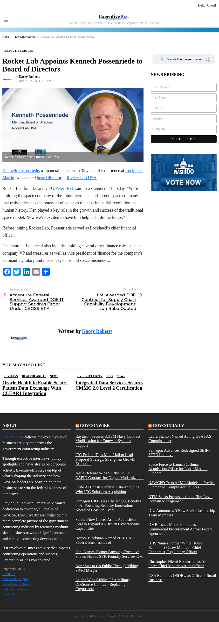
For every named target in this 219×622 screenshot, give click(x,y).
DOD (109, 376)
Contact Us (10, 594)
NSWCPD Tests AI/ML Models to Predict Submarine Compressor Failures (181, 485)
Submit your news (14, 589)
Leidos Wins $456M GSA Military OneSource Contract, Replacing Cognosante (102, 584)
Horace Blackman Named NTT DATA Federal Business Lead (105, 540)
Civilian (11, 376)
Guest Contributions (16, 584)
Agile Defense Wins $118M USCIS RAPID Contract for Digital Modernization (109, 475)
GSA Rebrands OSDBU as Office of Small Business (182, 577)
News (54, 376)
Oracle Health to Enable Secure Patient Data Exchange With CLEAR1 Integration (35, 388)
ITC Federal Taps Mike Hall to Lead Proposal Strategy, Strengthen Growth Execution (105, 459)
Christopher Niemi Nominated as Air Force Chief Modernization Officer (177, 563)
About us (8, 574)
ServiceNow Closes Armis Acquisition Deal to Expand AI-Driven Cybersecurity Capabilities (107, 524)
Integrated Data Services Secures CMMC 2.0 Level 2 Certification (109, 385)
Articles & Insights (15, 579)
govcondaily (168, 425)
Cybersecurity (90, 376)
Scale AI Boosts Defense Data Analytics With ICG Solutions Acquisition (107, 489)
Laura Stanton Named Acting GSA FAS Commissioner (179, 438)
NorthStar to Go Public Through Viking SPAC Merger (106, 568)
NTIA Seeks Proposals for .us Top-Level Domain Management (180, 499)
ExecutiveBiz (13, 437)
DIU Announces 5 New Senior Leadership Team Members (181, 512)
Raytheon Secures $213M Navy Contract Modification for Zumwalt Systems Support (107, 441)
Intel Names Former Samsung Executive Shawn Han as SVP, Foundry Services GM (109, 554)
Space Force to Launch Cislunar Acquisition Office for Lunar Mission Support (177, 469)
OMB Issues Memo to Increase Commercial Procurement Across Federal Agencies (180, 529)
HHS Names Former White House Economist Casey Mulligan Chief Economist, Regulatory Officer (175, 547)
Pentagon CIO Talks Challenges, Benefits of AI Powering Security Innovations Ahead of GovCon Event (108, 505)
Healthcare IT (34, 376)
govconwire (95, 425)
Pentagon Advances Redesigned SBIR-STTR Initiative (179, 452)
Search (207, 60)
